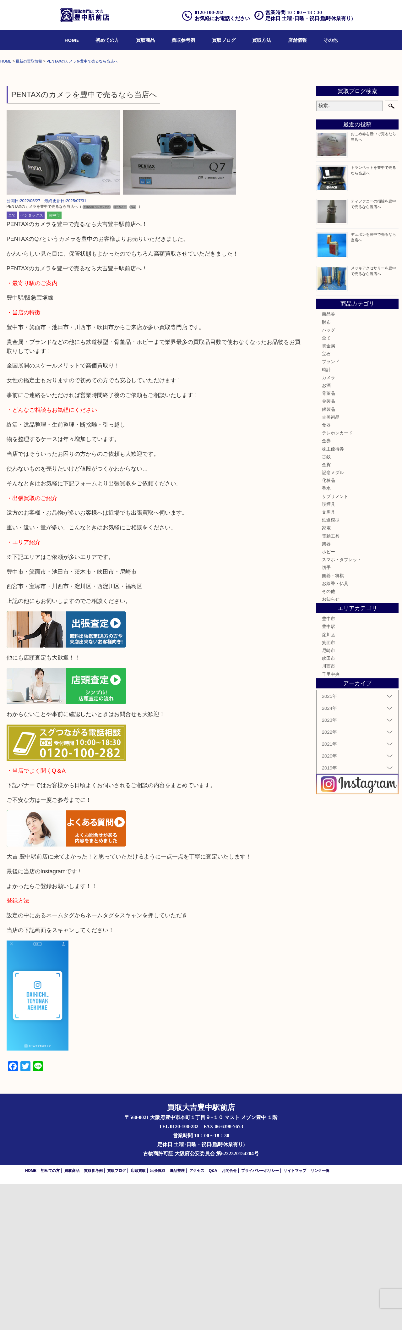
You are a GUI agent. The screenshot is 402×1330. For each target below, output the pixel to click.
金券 (326, 586)
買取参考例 (183, 40)
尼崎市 (328, 796)
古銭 (326, 602)
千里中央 (331, 820)
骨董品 (328, 539)
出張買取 (157, 1316)
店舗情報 (297, 40)
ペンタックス (31, 361)
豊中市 (54, 361)
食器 (326, 570)
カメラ (328, 523)
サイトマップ (295, 1316)
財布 (326, 468)
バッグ (328, 475)
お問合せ (229, 1316)
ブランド (331, 507)
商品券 (328, 460)
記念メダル (333, 618)
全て (12, 361)
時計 (326, 515)
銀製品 (328, 555)
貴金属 (328, 491)
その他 (330, 40)
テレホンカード (337, 578)
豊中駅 (328, 772)
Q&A (213, 1316)
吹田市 (328, 804)
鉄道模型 (331, 666)
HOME (71, 40)
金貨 (326, 610)
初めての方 (107, 40)
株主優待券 (333, 594)
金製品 (328, 547)
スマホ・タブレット (341, 705)
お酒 (326, 531)
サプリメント (335, 642)
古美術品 (331, 563)
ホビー (328, 697)
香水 (326, 634)
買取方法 (261, 40)
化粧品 (328, 626)
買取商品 (145, 40)
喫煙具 (328, 650)
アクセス (196, 1316)
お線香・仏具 (335, 729)
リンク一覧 (320, 1316)
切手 (326, 713)
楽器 (326, 689)
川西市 (328, 812)
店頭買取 (138, 1316)
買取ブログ (224, 40)
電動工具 (331, 681)
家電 (326, 673)
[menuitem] (72, 40)
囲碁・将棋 (333, 721)
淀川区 (328, 780)
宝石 (326, 499)
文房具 (328, 657)
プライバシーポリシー (260, 1316)
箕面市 (328, 788)
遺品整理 (177, 1316)
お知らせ (331, 745)
